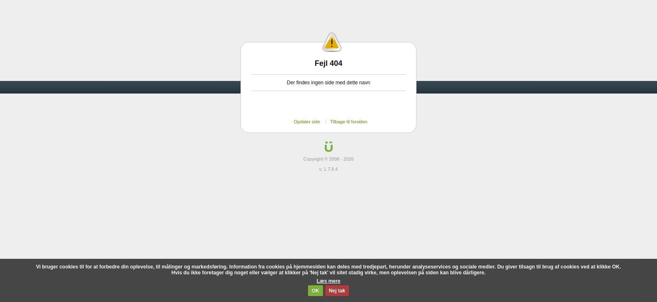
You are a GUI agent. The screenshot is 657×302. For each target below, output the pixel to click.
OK (315, 291)
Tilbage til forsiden (348, 121)
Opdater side (307, 121)
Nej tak (337, 291)
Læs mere (329, 281)
